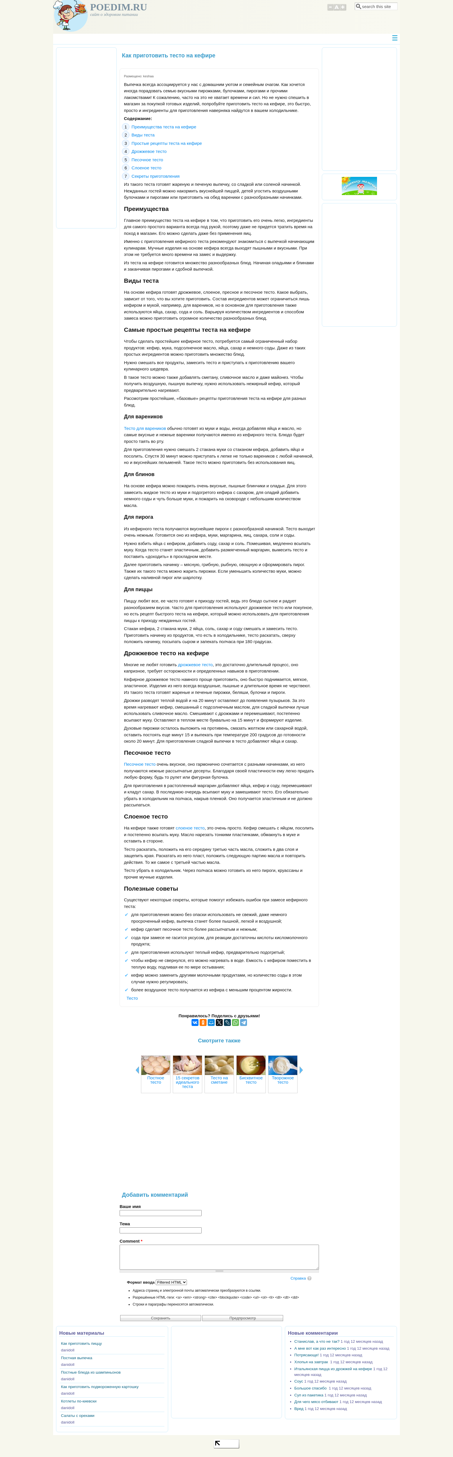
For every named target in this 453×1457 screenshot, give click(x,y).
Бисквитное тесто (251, 1080)
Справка (298, 1278)
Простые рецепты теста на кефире (166, 143)
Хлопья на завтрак (311, 1362)
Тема (125, 1223)
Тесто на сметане (219, 1080)
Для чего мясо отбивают (316, 1402)
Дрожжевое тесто (148, 151)
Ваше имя (130, 1206)
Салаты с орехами (77, 1415)
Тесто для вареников (145, 428)
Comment (131, 1241)
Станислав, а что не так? (316, 1341)
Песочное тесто (147, 159)
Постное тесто (155, 1080)
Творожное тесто (283, 1080)
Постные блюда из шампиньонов (91, 1372)
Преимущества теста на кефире (163, 126)
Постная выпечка (76, 1358)
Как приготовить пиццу (81, 1343)
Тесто (132, 998)
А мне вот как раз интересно (320, 1348)
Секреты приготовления (155, 176)
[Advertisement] (219, 1145)
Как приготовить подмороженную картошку (100, 1387)
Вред (299, 1409)
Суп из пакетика (308, 1395)
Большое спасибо (311, 1388)
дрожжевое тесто (195, 664)
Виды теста (143, 134)
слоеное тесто (190, 827)
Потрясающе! (306, 1355)
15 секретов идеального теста (187, 1082)
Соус (298, 1381)
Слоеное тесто (146, 167)
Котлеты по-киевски (78, 1401)
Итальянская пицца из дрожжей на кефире (333, 1369)
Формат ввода (141, 1282)
